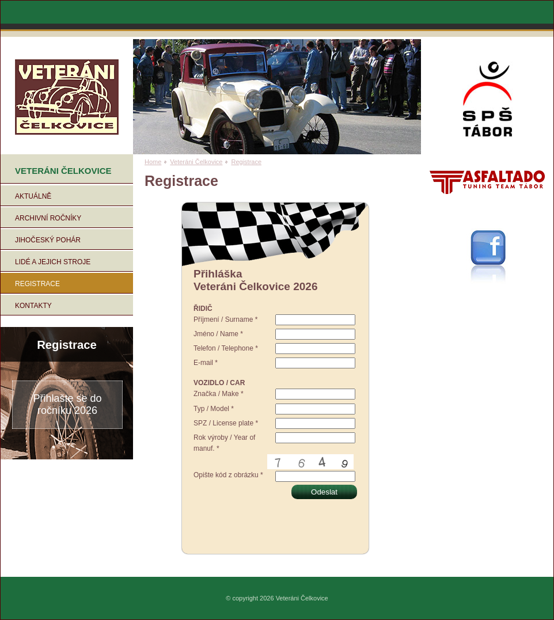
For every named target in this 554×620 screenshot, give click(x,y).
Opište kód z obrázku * (228, 475)
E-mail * (205, 363)
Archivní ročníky (48, 218)
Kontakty (33, 306)
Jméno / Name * (218, 334)
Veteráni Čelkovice (196, 161)
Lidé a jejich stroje (52, 262)
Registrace (37, 284)
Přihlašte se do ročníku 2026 (67, 404)
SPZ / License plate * (225, 423)
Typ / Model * (213, 409)
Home (153, 161)
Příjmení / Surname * (225, 319)
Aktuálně (33, 196)
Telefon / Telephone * (225, 348)
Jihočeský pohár (48, 240)
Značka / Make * (218, 394)
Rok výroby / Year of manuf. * (224, 442)
